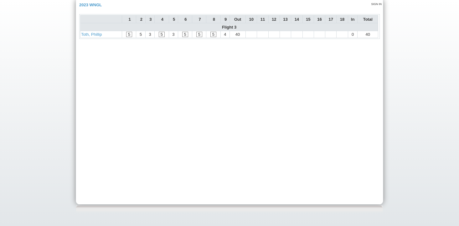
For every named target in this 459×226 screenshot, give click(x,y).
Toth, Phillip (91, 34)
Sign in (376, 4)
